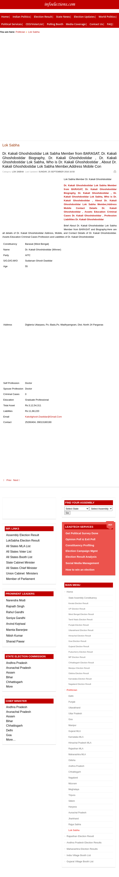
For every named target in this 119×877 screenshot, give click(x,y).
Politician (20, 32)
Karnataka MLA (76, 737)
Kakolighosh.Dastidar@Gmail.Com (43, 416)
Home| (5, 16)
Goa (71, 719)
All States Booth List (19, 557)
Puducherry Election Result (81, 652)
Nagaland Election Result (80, 684)
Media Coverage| (76, 24)
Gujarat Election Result (79, 646)
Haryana (73, 807)
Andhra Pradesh (76, 766)
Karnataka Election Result (80, 679)
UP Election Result (77, 609)
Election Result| (44, 16)
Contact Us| (97, 24)
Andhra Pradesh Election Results (84, 842)
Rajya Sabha (75, 824)
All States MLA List (18, 546)
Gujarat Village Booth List (80, 861)
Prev (7, 480)
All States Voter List (18, 551)
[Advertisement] (59, 59)
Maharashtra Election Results (82, 849)
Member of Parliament (20, 578)
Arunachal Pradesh (18, 667)
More (9, 686)
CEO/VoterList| (35, 24)
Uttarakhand (74, 707)
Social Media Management (82, 563)
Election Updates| (85, 16)
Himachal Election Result (80, 636)
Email (114, 171)
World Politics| (108, 16)
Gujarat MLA (75, 731)
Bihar (9, 677)
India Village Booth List (79, 855)
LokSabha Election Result (22, 540)
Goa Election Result (77, 641)
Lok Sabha (33, 32)
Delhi (71, 696)
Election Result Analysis (81, 556)
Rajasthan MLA (76, 748)
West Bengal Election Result (81, 614)
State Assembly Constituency (83, 598)
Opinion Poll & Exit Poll (80, 539)
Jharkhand (74, 818)
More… (11, 739)
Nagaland (73, 777)
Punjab (72, 702)
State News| (63, 16)
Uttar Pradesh (75, 713)
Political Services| (12, 24)
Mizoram (73, 783)
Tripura (72, 795)
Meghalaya (74, 789)
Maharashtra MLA (77, 754)
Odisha (72, 760)
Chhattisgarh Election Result (81, 663)
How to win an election (80, 569)
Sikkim (72, 801)
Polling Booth (55, 24)
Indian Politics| (22, 16)
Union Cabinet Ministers (22, 573)
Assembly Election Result (22, 535)
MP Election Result (77, 657)
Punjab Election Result (79, 625)
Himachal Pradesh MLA (80, 743)
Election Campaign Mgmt (82, 551)
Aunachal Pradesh (77, 812)
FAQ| (110, 24)
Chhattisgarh (75, 772)
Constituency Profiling (80, 545)
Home (70, 591)
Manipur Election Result (79, 668)
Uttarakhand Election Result (81, 630)
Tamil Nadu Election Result (80, 619)
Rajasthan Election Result (80, 836)
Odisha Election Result (79, 673)
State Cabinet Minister (20, 562)
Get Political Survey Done (82, 533)
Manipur (72, 725)
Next (17, 480)
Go (67, 513)
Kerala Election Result (78, 603)
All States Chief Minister (21, 568)
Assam (10, 672)
